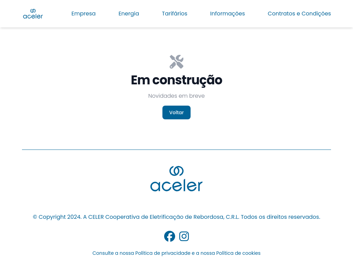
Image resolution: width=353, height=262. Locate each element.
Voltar (176, 112)
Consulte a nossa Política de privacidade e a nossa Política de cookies (176, 253)
